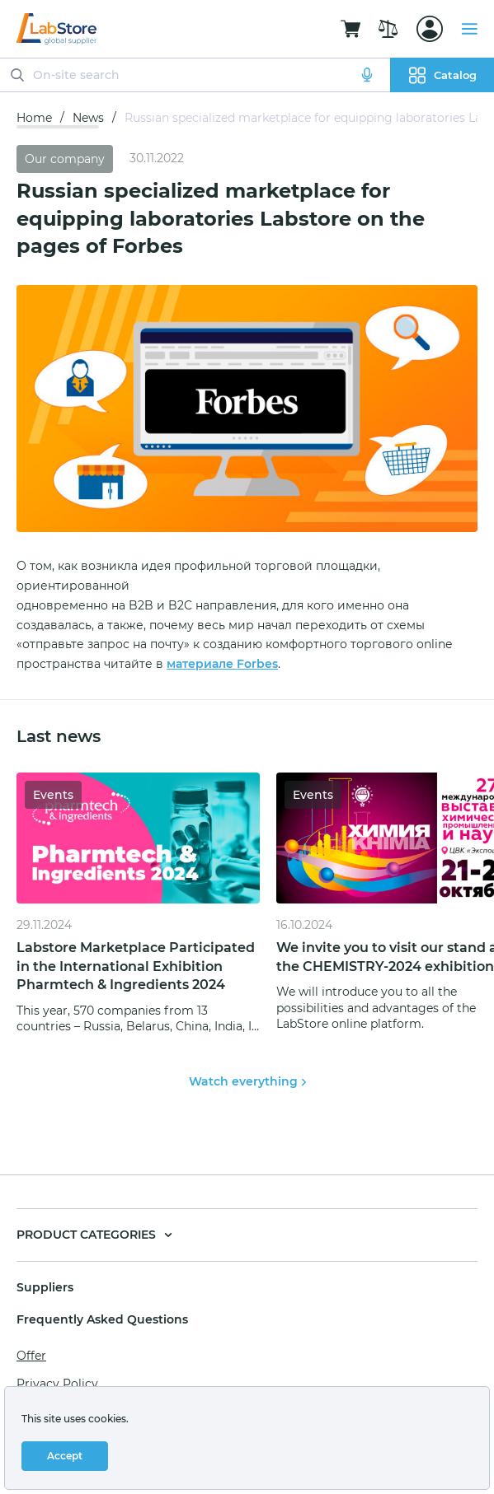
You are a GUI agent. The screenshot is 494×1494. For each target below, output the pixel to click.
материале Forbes (222, 663)
